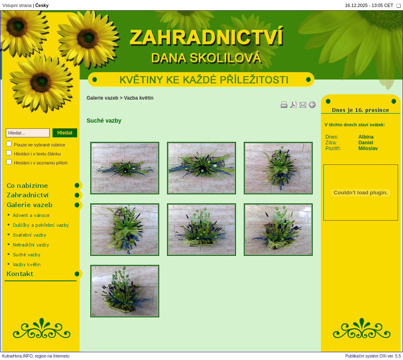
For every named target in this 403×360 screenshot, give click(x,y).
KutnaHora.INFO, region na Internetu (35, 356)
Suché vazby (104, 120)
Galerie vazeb (102, 98)
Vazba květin (138, 98)
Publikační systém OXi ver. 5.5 (373, 356)
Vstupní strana (17, 5)
